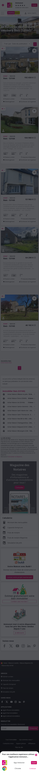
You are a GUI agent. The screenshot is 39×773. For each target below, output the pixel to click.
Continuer (32, 768)
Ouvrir (34, 763)
